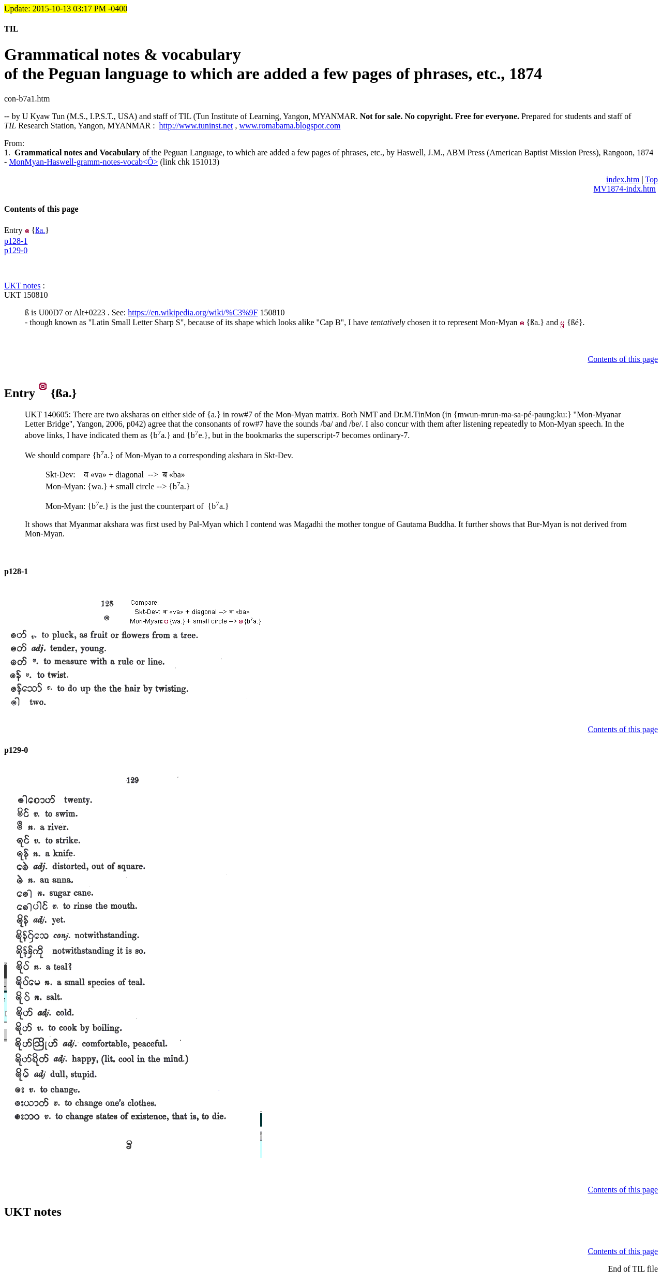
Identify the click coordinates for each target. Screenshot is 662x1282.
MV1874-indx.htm (625, 188)
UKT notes (22, 285)
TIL (11, 28)
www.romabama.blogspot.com (290, 125)
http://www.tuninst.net (196, 125)
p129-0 (15, 250)
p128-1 (15, 241)
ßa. (40, 229)
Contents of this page (41, 209)
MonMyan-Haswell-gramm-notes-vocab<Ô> (83, 161)
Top (651, 179)
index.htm (622, 179)
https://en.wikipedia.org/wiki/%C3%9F (193, 312)
